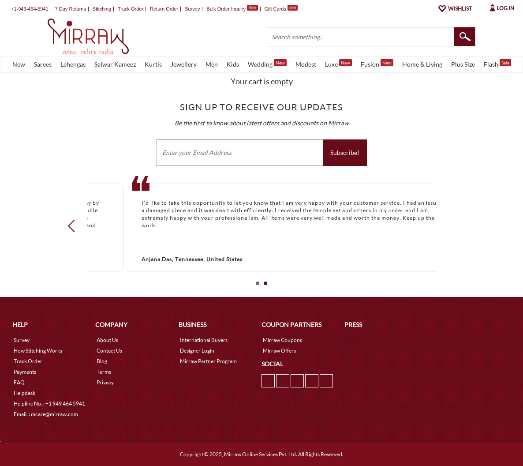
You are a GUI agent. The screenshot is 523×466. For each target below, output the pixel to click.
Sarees (43, 64)
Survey (192, 8)
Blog (102, 361)
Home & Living (422, 64)
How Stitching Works (38, 350)
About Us (107, 340)
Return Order (164, 8)
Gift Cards (281, 8)
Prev (74, 226)
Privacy (105, 382)
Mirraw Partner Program (208, 361)
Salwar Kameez (115, 64)
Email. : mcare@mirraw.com (46, 414)
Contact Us (109, 350)
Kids (233, 64)
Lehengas (73, 64)
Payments (25, 371)
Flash (497, 63)
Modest (305, 64)
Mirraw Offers (279, 350)
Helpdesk (24, 393)
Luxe (338, 63)
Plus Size (463, 64)
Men (211, 64)
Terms (104, 371)
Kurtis (153, 64)
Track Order (130, 8)
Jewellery (184, 64)
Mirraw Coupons (282, 340)
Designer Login (197, 350)
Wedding (267, 63)
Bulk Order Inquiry (226, 8)
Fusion (377, 63)
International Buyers (204, 340)
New (18, 64)
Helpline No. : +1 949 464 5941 (49, 403)
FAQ (19, 382)
